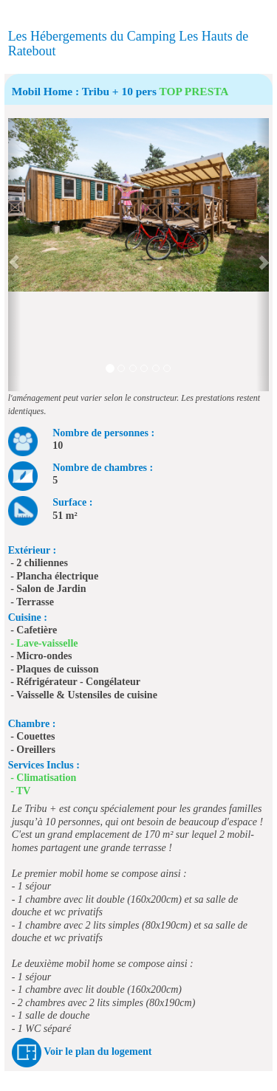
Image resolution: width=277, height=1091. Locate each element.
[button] (14, 254)
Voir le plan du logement (97, 1051)
